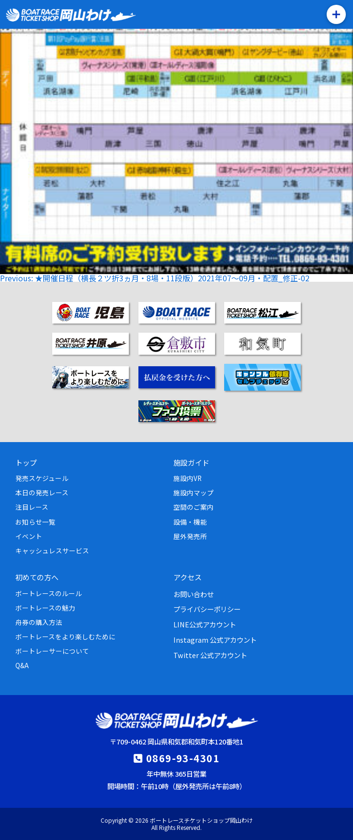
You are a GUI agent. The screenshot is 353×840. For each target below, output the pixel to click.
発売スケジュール (41, 478)
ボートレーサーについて (52, 651)
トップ (26, 462)
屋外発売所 (190, 536)
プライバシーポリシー (206, 609)
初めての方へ (36, 577)
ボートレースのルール (48, 593)
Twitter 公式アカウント (210, 655)
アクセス (187, 577)
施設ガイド (191, 462)
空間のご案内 (193, 507)
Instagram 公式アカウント (215, 640)
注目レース (31, 507)
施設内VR (187, 478)
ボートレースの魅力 (45, 607)
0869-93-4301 (182, 758)
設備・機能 (190, 522)
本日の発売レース (41, 492)
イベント (28, 536)
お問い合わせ (193, 594)
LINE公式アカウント (204, 624)
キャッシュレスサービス (52, 550)
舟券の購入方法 (38, 622)
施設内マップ (193, 492)
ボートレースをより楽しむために (65, 636)
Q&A (22, 665)
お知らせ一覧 (35, 522)
